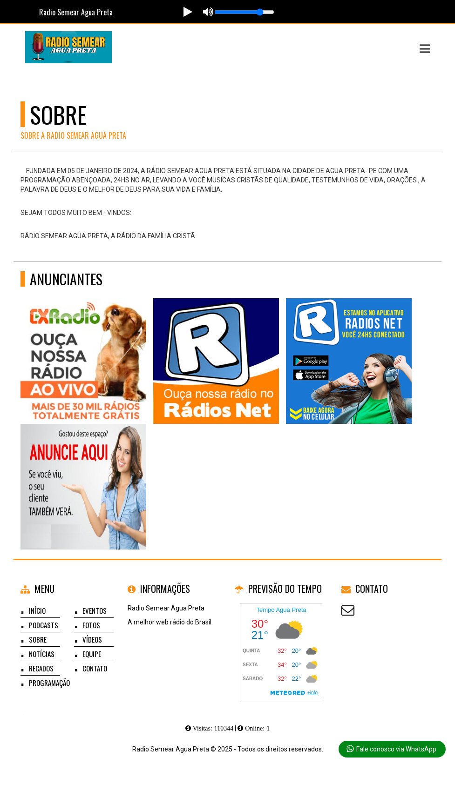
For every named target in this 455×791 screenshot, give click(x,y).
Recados (41, 668)
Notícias (41, 654)
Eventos (94, 610)
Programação (49, 682)
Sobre (38, 639)
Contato (94, 668)
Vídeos (92, 639)
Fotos (91, 625)
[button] (425, 49)
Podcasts (43, 625)
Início (37, 610)
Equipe (91, 654)
